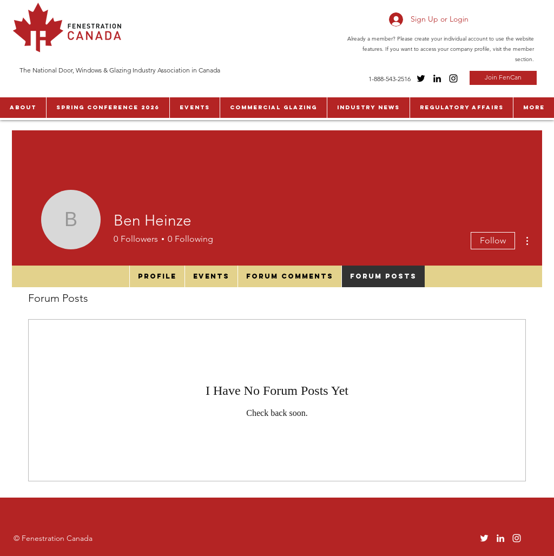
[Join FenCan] (503, 78)
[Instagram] (453, 78)
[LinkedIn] (437, 78)
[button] (23, 107)
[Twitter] (421, 78)
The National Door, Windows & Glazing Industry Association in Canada (119, 70)
